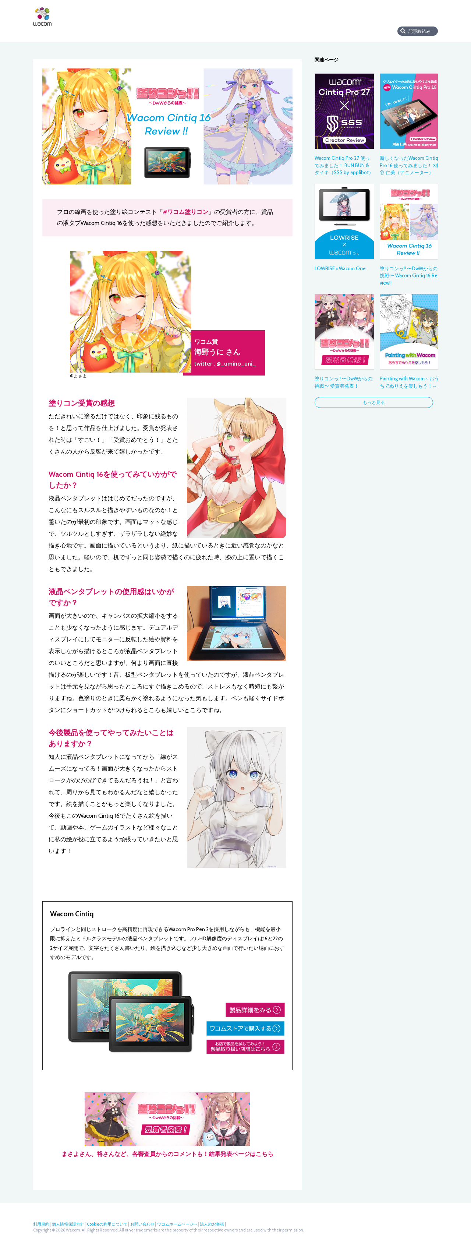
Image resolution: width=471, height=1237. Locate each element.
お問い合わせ (142, 1224)
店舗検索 (348, 15)
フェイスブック (422, 15)
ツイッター (410, 15)
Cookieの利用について (107, 1224)
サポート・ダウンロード (267, 15)
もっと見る (374, 402)
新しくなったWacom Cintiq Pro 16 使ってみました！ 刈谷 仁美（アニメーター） (409, 165)
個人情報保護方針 (68, 1224)
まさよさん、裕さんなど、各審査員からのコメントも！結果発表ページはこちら (167, 1124)
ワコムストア (313, 15)
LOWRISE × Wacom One (340, 268)
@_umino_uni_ (236, 363)
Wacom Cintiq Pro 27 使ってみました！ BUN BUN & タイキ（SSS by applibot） (344, 165)
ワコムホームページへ (177, 1224)
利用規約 (41, 1224)
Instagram (434, 15)
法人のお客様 (383, 15)
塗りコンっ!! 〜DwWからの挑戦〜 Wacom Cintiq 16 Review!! (409, 275)
